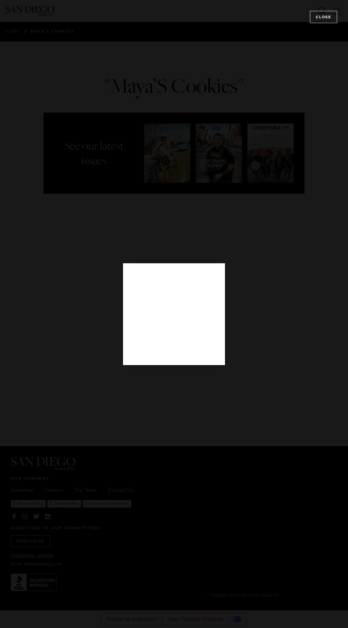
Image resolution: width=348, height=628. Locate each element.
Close (323, 17)
